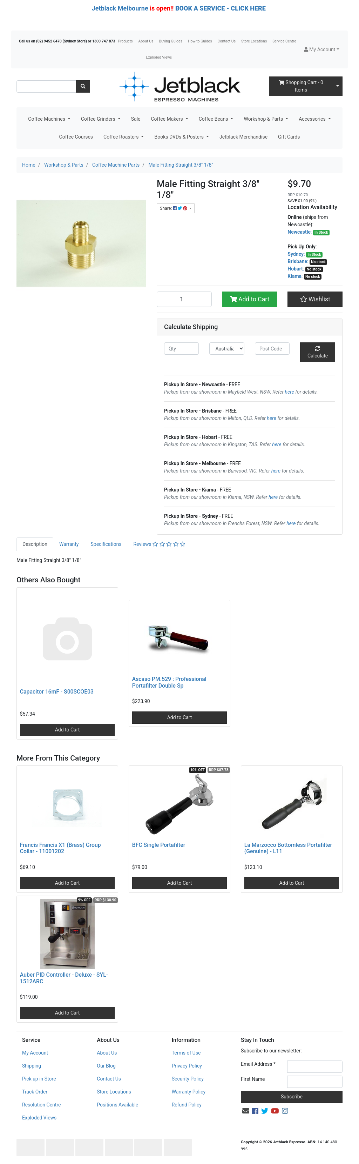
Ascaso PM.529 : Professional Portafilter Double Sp (169, 682)
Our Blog (106, 1066)
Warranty (69, 544)
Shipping (31, 1066)
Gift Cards (289, 137)
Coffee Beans (214, 119)
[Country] (226, 348)
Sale (136, 119)
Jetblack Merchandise (243, 137)
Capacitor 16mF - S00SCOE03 (57, 691)
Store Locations (254, 41)
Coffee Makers (167, 119)
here (289, 392)
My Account (35, 1053)
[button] (321, 50)
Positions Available (117, 1105)
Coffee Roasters (121, 137)
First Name (253, 1079)
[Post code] (272, 348)
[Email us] (245, 1111)
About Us (146, 41)
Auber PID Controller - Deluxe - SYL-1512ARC (64, 978)
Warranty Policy (189, 1092)
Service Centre (284, 41)
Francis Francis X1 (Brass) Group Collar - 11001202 (60, 848)
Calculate (317, 352)
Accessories (313, 119)
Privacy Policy (187, 1066)
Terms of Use (186, 1053)
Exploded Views (159, 57)
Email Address (258, 1064)
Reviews (159, 544)
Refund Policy (187, 1105)
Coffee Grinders (98, 119)
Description (34, 544)
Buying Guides (170, 41)
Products (125, 41)
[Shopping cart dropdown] (338, 86)
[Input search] (46, 86)
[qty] (181, 348)
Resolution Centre (41, 1105)
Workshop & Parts (264, 119)
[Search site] (83, 86)
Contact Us (227, 41)
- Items (301, 86)
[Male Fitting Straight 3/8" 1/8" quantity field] (184, 299)
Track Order (34, 1092)
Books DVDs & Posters (179, 137)
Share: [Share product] (174, 208)
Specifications (105, 544)
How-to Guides (200, 41)
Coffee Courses (76, 137)
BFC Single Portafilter (158, 845)
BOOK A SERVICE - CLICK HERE (220, 8)
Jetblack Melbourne (120, 8)
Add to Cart (250, 299)
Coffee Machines (47, 119)
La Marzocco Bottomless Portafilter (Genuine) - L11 (288, 848)
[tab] (34, 544)
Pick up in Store (39, 1079)
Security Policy (188, 1079)
